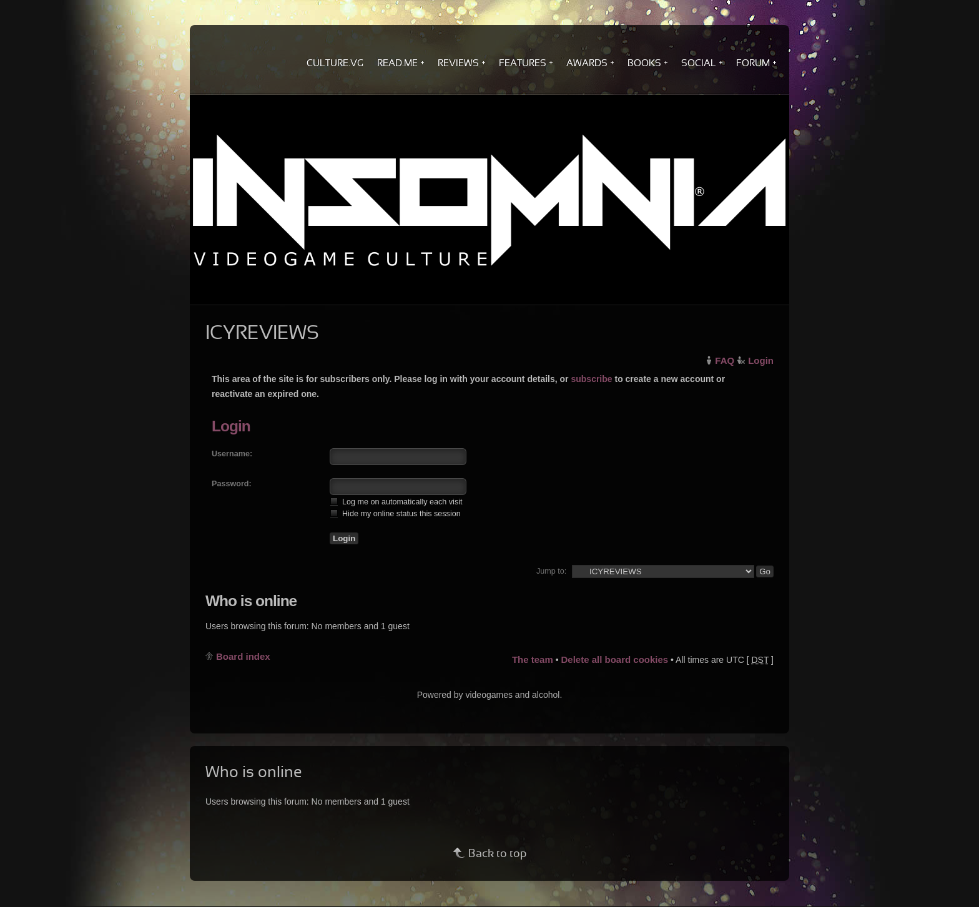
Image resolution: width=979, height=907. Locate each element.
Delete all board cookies (614, 659)
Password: (232, 483)
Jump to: (551, 571)
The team (532, 659)
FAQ (724, 360)
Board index (243, 656)
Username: (232, 453)
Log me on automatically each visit (396, 501)
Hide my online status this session (395, 513)
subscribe (591, 379)
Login (761, 360)
